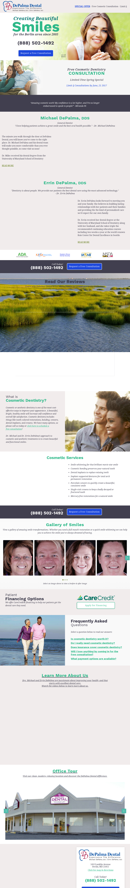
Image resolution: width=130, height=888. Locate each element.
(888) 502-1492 (35, 43)
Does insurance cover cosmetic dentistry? (96, 647)
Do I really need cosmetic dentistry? (93, 643)
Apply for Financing (96, 605)
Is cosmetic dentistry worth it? (90, 638)
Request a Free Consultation (36, 53)
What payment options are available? (93, 658)
